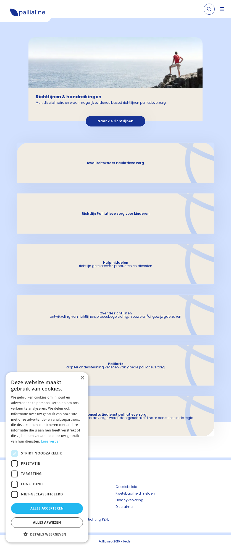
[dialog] (47, 457)
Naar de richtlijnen (115, 121)
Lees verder (50, 441)
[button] (47, 534)
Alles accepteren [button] (47, 508)
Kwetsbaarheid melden (135, 493)
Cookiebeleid (126, 486)
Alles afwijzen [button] (47, 522)
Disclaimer (124, 506)
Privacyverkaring (129, 500)
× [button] (82, 378)
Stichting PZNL (97, 519)
